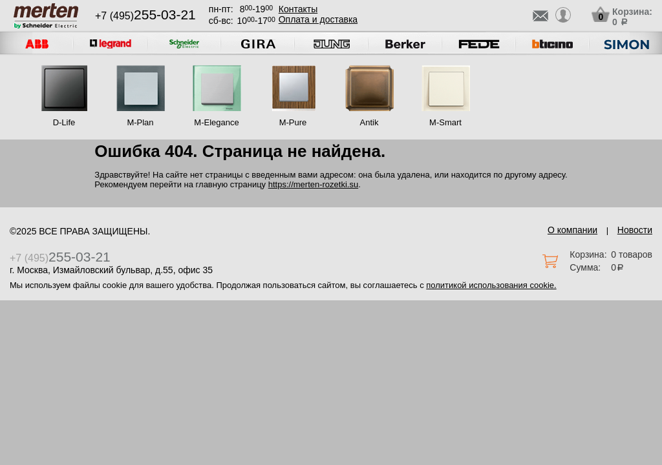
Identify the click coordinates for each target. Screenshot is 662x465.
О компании (572, 230)
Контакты (298, 9)
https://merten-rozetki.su (313, 184)
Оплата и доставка (318, 19)
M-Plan (140, 122)
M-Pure (293, 122)
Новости (634, 230)
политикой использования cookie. (491, 285)
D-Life (64, 122)
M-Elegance (216, 122)
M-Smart (445, 122)
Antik (369, 122)
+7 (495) (145, 15)
